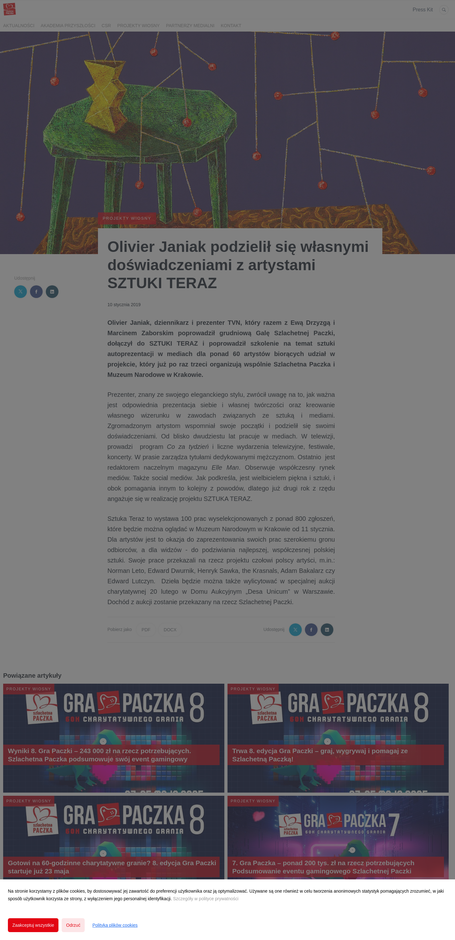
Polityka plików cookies (114, 925)
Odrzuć (73, 925)
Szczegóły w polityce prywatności (206, 898)
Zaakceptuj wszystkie (33, 925)
